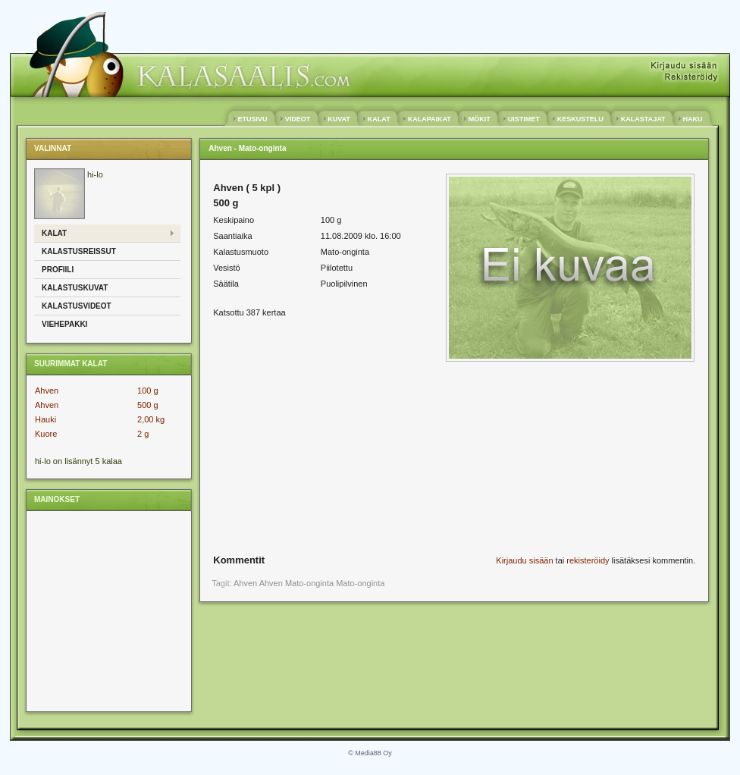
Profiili (58, 269)
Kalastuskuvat (75, 288)
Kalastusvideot (76, 306)
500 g (147, 404)
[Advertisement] (107, 610)
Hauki (45, 419)
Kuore (46, 433)
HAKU (692, 119)
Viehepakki (64, 324)
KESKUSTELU (580, 119)
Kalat (54, 233)
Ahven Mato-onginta (296, 583)
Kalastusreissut (79, 251)
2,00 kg (151, 419)
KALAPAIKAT (429, 119)
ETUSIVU (252, 119)
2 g (143, 433)
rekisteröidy (587, 560)
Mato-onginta (360, 583)
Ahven (46, 390)
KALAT (378, 119)
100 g (147, 390)
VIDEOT (297, 119)
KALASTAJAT (643, 119)
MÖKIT (479, 119)
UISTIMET (523, 119)
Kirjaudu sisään (524, 560)
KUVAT (339, 119)
